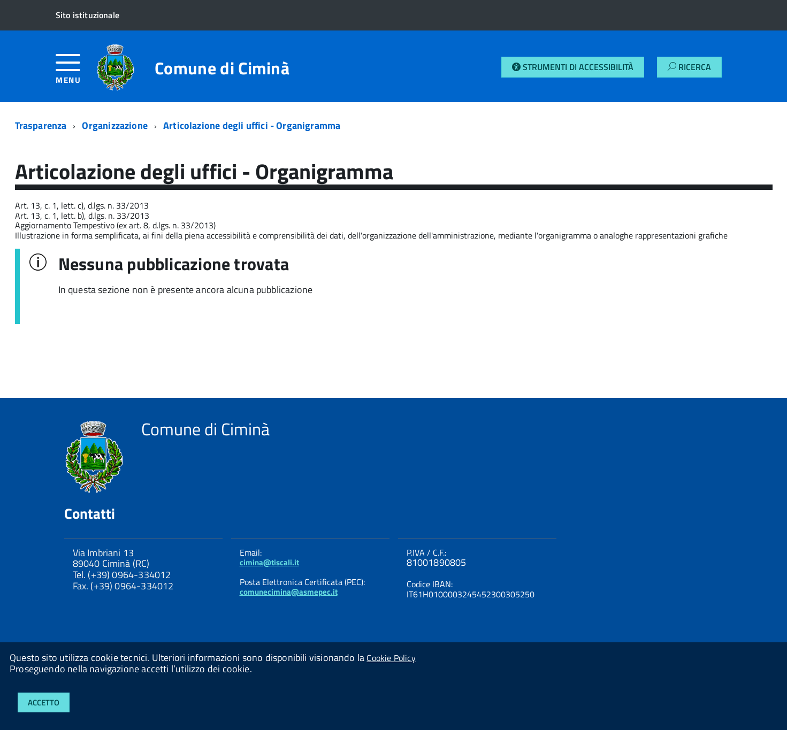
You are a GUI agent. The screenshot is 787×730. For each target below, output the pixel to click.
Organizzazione (115, 125)
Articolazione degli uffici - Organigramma (251, 125)
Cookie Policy (390, 657)
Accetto (43, 702)
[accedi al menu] (76, 73)
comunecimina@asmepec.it (289, 592)
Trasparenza (41, 125)
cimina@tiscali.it (269, 562)
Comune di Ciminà (222, 67)
